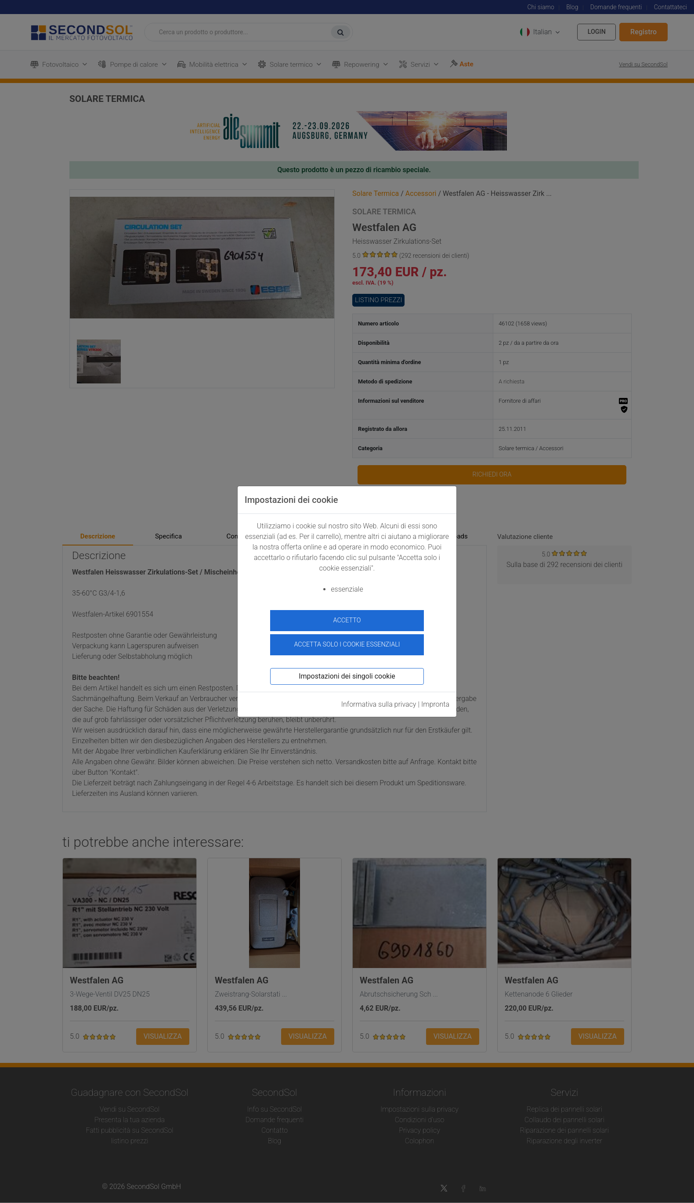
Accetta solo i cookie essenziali (347, 643)
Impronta (435, 703)
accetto (347, 620)
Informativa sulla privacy (378, 703)
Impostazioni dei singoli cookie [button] (347, 675)
